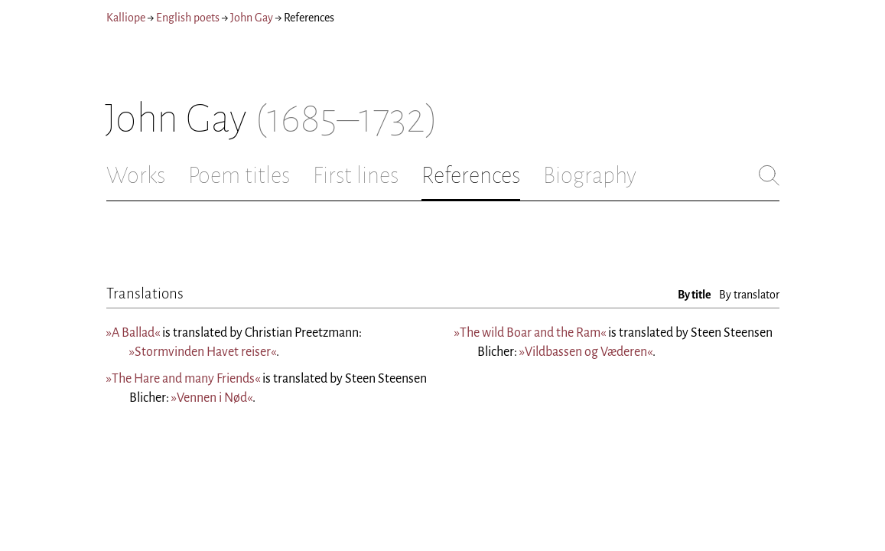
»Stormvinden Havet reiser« (202, 352)
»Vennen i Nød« (211, 398)
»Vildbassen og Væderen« (585, 352)
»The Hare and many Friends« (183, 379)
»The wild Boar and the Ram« (530, 333)
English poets (188, 17)
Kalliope (125, 17)
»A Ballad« (133, 333)
